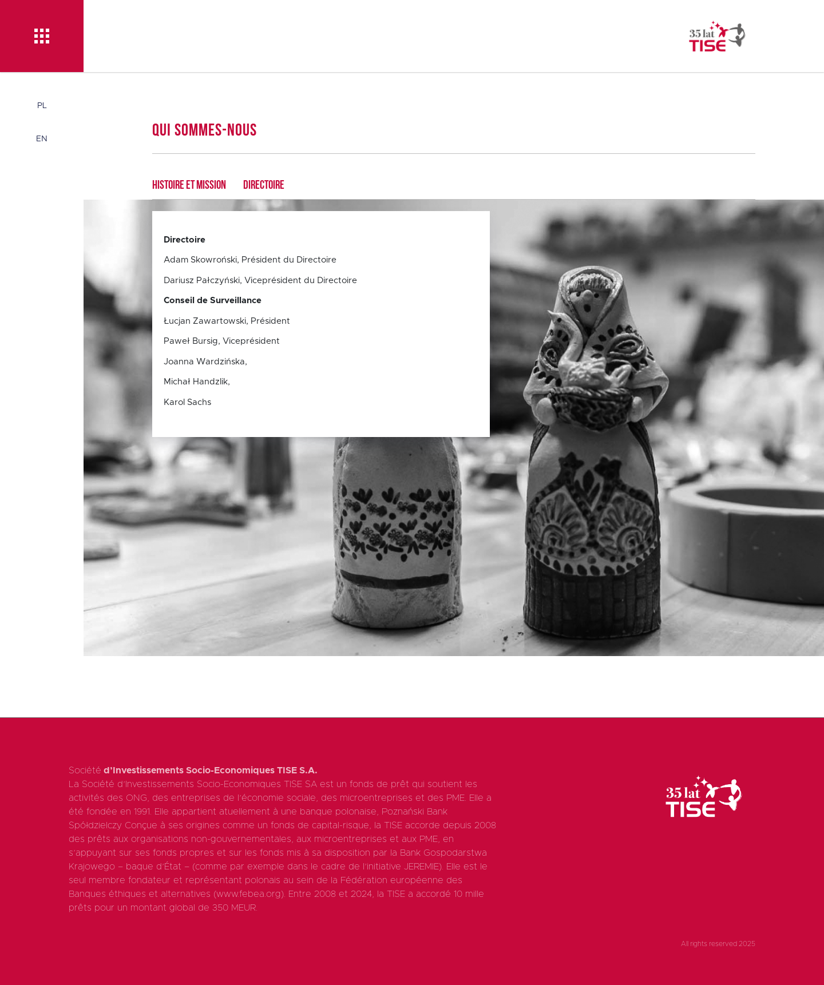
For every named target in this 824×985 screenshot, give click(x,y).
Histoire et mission (189, 186)
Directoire (263, 186)
